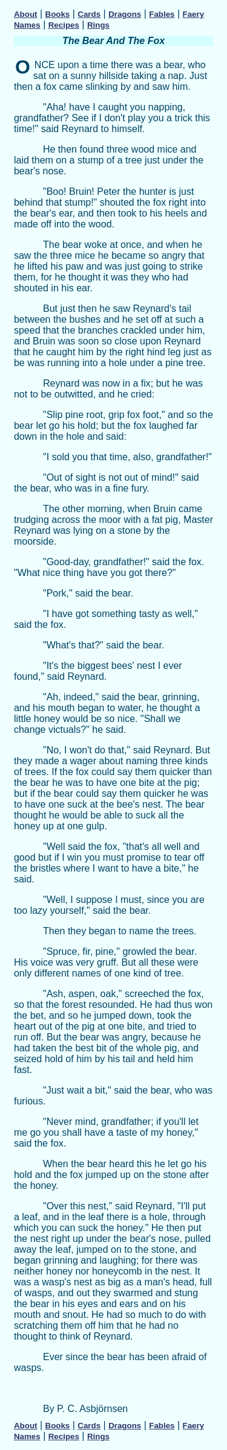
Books (57, 14)
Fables (161, 14)
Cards (88, 14)
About (26, 14)
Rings (98, 25)
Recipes (63, 25)
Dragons (124, 14)
